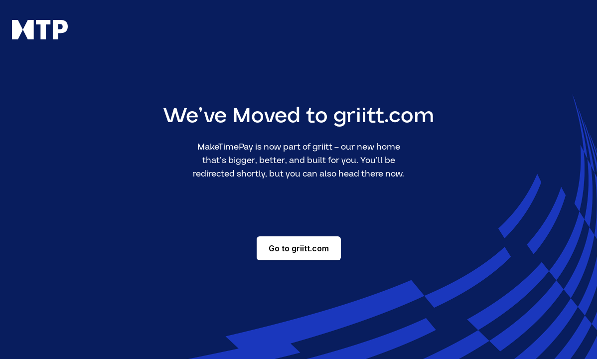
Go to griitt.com (299, 248)
